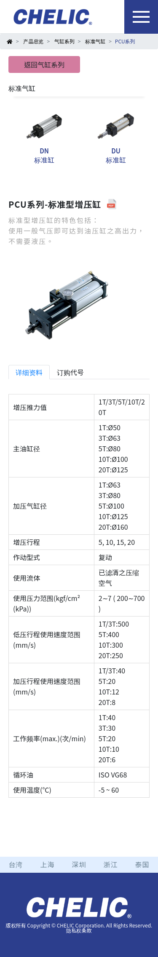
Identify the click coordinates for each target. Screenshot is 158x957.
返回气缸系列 (44, 64)
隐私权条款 (78, 930)
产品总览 (33, 41)
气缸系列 (64, 41)
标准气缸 (95, 41)
